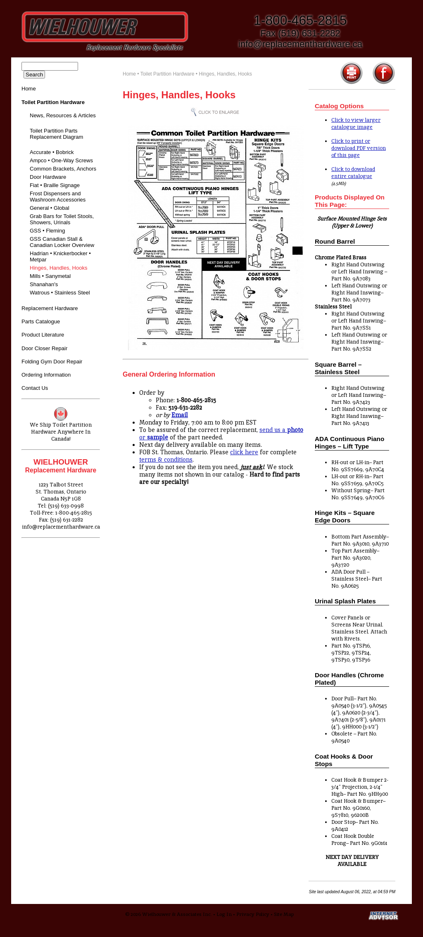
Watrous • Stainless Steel (60, 292)
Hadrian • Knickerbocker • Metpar (60, 256)
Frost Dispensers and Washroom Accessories (58, 196)
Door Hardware (48, 177)
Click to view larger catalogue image (355, 123)
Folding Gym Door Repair (51, 361)
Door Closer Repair (44, 348)
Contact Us (34, 388)
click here (244, 452)
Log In (224, 914)
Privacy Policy (252, 914)
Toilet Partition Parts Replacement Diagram (56, 134)
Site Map (284, 914)
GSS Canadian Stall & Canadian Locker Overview (62, 242)
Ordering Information (46, 375)
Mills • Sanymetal (50, 276)
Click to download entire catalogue (353, 173)
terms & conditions (165, 459)
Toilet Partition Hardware (167, 74)
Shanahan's (44, 284)
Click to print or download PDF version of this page (358, 148)
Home (28, 88)
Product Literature (42, 335)
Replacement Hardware (49, 308)
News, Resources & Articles (63, 115)
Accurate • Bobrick (52, 152)
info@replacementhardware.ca (300, 44)
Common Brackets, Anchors (63, 169)
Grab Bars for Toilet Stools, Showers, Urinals (62, 219)
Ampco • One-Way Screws (61, 160)
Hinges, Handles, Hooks (58, 268)
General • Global (49, 208)
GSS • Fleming (47, 231)
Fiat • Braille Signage (55, 185)
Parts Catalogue (40, 321)
